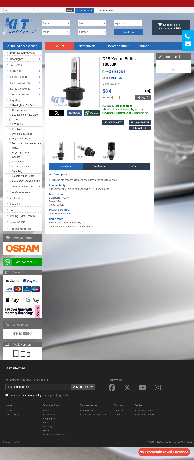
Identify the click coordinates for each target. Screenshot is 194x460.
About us (118, 410)
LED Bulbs (17, 124)
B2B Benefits (86, 410)
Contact (143, 46)
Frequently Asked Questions (164, 452)
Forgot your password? (126, 10)
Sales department (144, 410)
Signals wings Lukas (23, 176)
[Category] (92, 32)
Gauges (16, 156)
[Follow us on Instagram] (30, 334)
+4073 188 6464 (113, 71)
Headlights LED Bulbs (24, 105)
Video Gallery (12, 414)
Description (65, 166)
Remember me (106, 10)
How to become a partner (93, 414)
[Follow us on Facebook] (15, 334)
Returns (47, 430)
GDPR (117, 414)
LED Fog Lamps (20, 166)
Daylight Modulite (21, 138)
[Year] (92, 23)
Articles (9, 410)
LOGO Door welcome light (26, 180)
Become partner (117, 46)
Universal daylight (22, 133)
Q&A (133, 166)
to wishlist (140, 127)
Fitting (46, 422)
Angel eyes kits (20, 152)
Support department (145, 414)
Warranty (47, 426)
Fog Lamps (18, 161)
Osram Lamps (19, 110)
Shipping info (49, 418)
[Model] (56, 32)
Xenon (15, 119)
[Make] (56, 23)
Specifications (99, 166)
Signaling (17, 171)
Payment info (49, 414)
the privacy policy (31, 395)
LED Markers (19, 129)
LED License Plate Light (25, 114)
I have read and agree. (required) (38, 395)
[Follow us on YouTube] (25, 334)
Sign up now (83, 387)
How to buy (48, 410)
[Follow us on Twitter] (20, 334)
